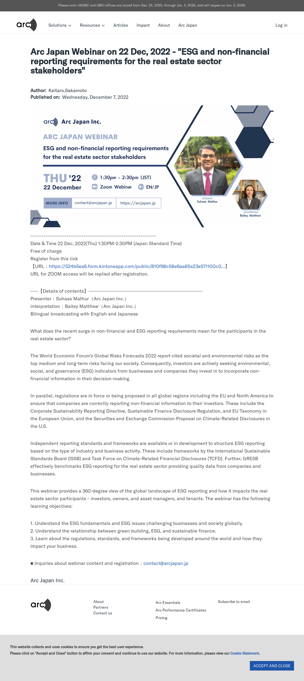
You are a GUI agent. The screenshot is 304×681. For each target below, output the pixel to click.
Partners (100, 607)
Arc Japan (187, 25)
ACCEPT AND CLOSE (271, 665)
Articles (120, 25)
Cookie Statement (244, 653)
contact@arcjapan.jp (165, 563)
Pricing (161, 617)
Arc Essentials (168, 602)
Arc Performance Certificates (181, 610)
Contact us (102, 613)
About (164, 25)
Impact (143, 25)
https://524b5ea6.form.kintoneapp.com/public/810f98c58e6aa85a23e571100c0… (137, 266)
